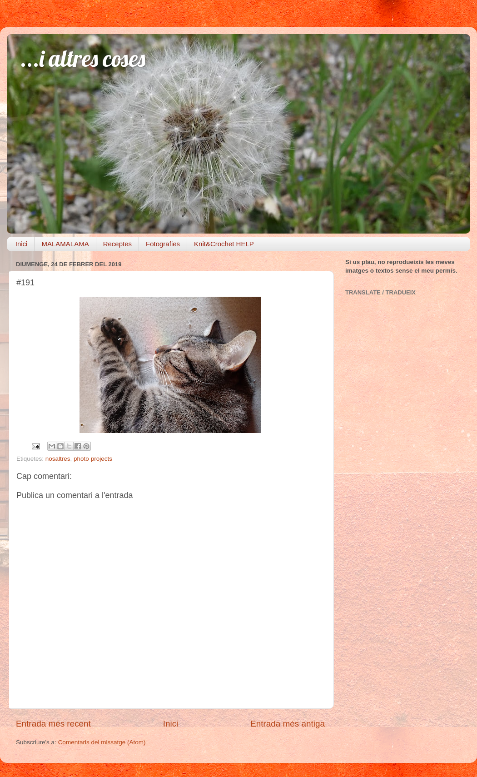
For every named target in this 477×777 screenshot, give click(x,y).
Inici (21, 244)
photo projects (93, 458)
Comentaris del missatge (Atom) (102, 742)
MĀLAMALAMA (65, 244)
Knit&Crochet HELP (224, 244)
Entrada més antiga (287, 723)
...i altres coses (82, 58)
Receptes (117, 244)
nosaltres (57, 458)
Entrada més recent (53, 723)
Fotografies (163, 244)
